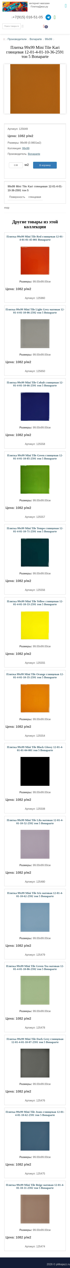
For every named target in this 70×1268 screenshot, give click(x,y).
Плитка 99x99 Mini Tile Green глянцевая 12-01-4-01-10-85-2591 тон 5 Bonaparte (35, 457)
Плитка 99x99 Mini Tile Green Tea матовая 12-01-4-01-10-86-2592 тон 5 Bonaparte (35, 968)
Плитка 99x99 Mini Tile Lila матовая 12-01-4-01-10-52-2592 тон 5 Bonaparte (35, 822)
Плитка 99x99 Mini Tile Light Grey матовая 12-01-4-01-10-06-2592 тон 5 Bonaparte (35, 311)
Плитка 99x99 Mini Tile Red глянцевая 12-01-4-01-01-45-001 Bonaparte (35, 238)
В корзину (45, 165)
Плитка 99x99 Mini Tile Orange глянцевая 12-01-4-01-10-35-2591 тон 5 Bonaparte (35, 676)
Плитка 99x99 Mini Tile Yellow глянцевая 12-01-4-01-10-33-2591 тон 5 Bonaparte (35, 603)
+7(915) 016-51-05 (27, 17)
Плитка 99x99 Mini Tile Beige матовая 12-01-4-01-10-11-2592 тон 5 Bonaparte (35, 1186)
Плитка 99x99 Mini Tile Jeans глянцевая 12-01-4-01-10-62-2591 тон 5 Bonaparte (35, 1113)
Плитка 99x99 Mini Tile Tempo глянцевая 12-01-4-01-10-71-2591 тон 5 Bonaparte (35, 530)
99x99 (48, 39)
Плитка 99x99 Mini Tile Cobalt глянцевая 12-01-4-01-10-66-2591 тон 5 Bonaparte (35, 384)
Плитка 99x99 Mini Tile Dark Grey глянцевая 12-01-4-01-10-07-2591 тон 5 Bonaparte (35, 1040)
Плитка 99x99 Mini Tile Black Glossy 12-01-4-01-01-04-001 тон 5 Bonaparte (35, 749)
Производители (17, 39)
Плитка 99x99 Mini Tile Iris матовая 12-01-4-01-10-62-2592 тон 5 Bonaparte (35, 895)
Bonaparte (36, 39)
